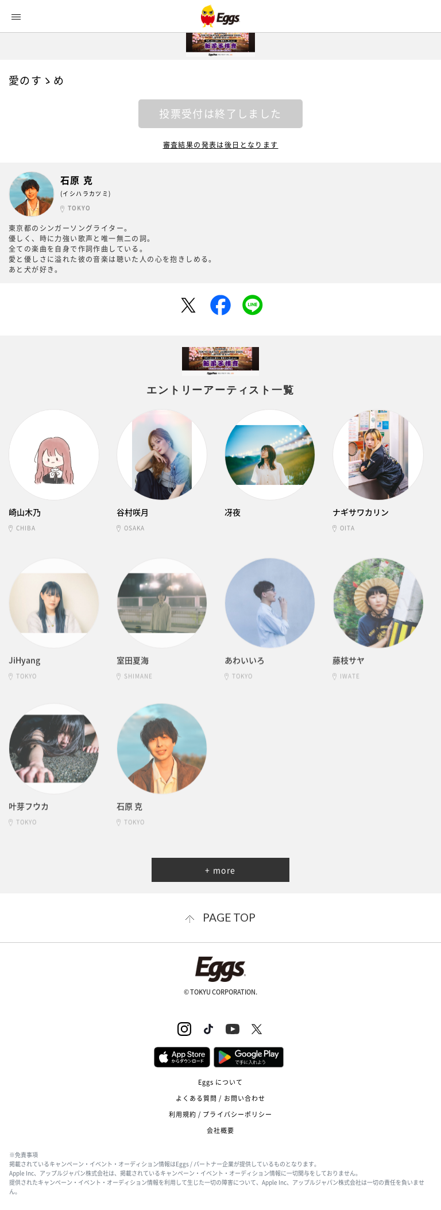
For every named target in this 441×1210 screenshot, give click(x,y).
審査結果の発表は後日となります (220, 145)
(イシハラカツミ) (85, 193)
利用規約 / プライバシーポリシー (221, 1114)
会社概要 (220, 1130)
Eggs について (220, 1082)
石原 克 (77, 180)
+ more (220, 870)
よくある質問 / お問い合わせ (221, 1098)
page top (229, 917)
